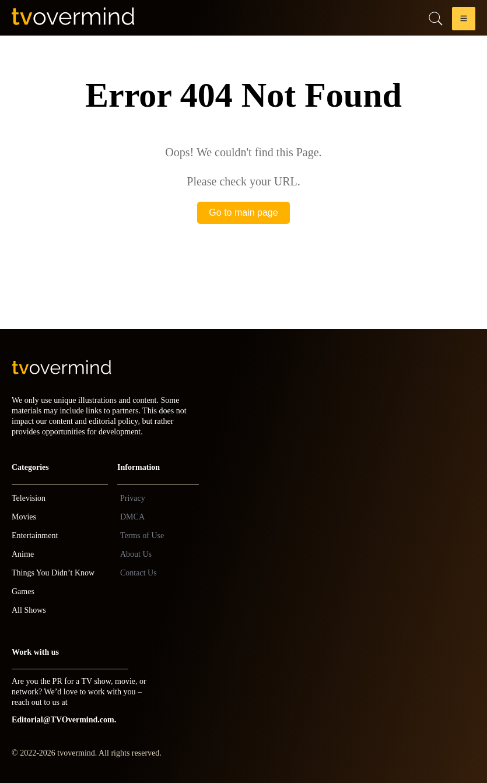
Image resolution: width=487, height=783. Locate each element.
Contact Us (138, 572)
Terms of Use (142, 535)
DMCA (132, 516)
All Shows (29, 610)
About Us (136, 554)
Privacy (132, 498)
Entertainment (35, 535)
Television (28, 498)
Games (23, 591)
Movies (24, 516)
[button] (463, 20)
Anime (23, 554)
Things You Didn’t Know (53, 572)
